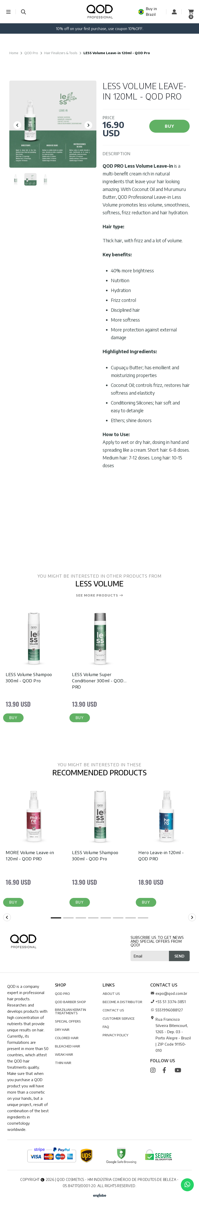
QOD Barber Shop (70, 1003)
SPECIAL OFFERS (68, 1022)
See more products (99, 595)
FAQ (106, 1028)
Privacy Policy (115, 1036)
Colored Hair (67, 1039)
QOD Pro (31, 53)
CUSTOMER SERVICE (118, 1019)
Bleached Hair (67, 1047)
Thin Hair (63, 1064)
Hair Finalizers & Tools (60, 53)
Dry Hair (62, 1030)
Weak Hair (64, 1055)
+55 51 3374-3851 (168, 1003)
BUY (169, 126)
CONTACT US (113, 1011)
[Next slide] (88, 125)
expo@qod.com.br (168, 994)
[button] (13, 718)
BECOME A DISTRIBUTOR (122, 1003)
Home (13, 53)
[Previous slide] (17, 125)
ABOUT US (111, 994)
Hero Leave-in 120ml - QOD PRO (161, 856)
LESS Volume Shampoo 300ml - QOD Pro (29, 678)
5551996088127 (166, 1011)
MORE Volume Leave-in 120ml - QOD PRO (30, 856)
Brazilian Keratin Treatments (70, 1012)
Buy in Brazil (147, 12)
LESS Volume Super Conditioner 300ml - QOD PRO (98, 681)
